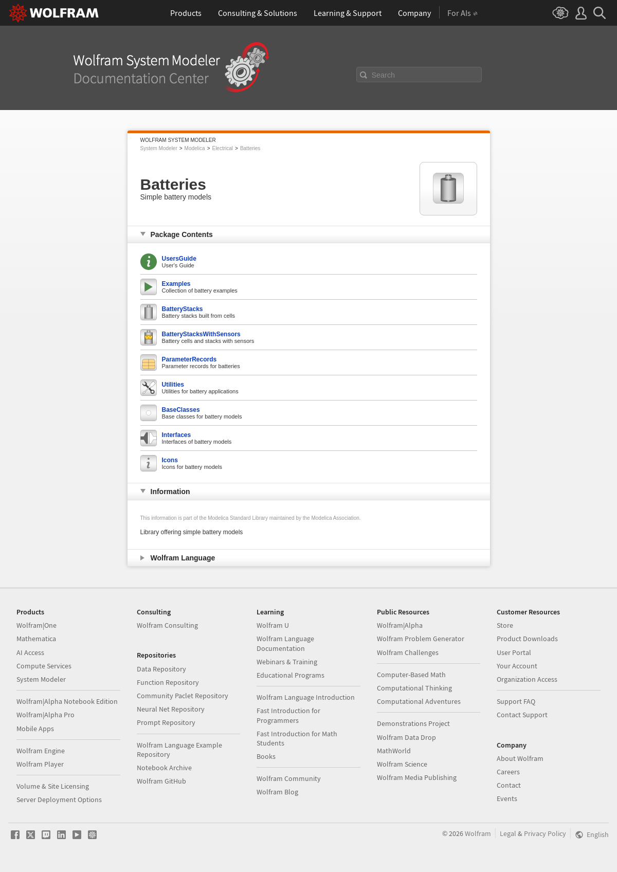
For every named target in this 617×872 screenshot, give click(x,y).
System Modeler (158, 148)
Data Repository (161, 669)
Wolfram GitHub (161, 781)
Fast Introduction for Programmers (288, 715)
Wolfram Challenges (408, 652)
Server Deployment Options (59, 799)
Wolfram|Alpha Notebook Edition (67, 701)
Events (507, 798)
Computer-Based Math (411, 674)
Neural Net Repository (171, 709)
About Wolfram (520, 758)
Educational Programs (290, 675)
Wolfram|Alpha (400, 625)
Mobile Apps (35, 728)
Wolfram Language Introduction (306, 697)
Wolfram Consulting (167, 625)
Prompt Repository (166, 722)
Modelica (195, 148)
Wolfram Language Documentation (285, 643)
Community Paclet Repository (182, 695)
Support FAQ (516, 701)
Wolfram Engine (40, 750)
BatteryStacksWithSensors (201, 334)
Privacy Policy (545, 833)
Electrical (222, 148)
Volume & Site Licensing (52, 786)
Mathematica (36, 638)
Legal (508, 833)
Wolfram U (273, 625)
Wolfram (478, 833)
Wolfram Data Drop (406, 737)
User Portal (514, 652)
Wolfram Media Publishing (417, 777)
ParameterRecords (189, 359)
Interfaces (176, 435)
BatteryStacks (182, 309)
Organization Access (527, 679)
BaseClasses (181, 409)
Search (383, 75)
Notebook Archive (164, 767)
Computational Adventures (419, 701)
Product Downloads (527, 638)
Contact (509, 785)
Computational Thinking (414, 688)
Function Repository (168, 682)
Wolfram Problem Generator (420, 638)
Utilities (173, 384)
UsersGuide (179, 258)
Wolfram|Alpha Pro (45, 714)
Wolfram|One (36, 625)
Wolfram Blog (277, 791)
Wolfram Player (40, 764)
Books (266, 756)
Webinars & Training (287, 661)
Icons (170, 460)
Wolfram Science (402, 764)
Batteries (250, 148)
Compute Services (43, 665)
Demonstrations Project (413, 723)
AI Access (30, 652)
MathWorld (394, 750)
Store (505, 625)
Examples (176, 283)
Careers (508, 771)
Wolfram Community (289, 778)
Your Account (517, 665)
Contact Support (522, 714)
